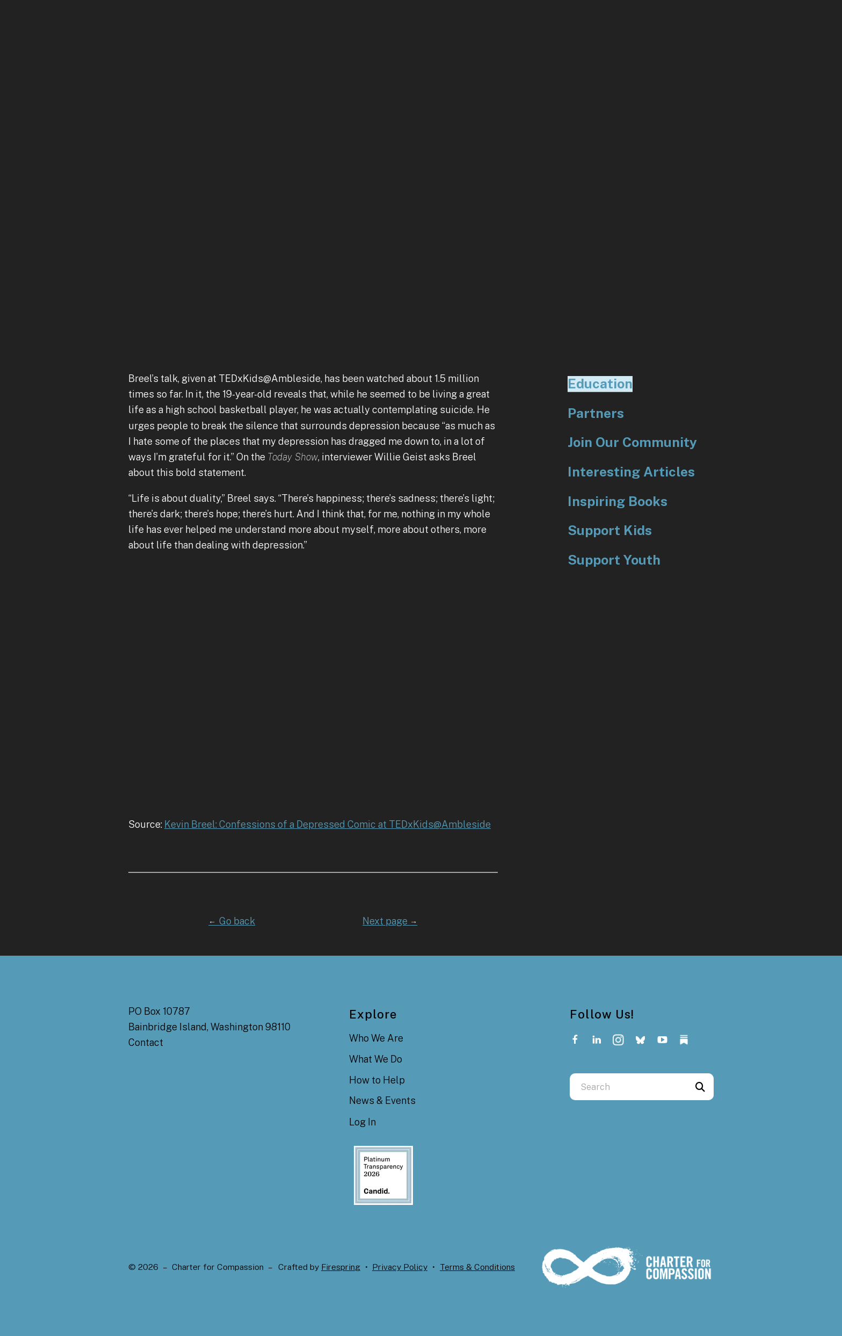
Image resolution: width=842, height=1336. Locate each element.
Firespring (340, 1267)
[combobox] (628, 1086)
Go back (231, 921)
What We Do (375, 1059)
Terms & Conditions (477, 1267)
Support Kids (610, 530)
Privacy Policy (399, 1267)
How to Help (377, 1080)
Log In (362, 1122)
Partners (596, 413)
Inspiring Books (617, 501)
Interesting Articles (631, 472)
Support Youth (614, 560)
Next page (389, 921)
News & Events (382, 1100)
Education (600, 384)
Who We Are (376, 1038)
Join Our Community (632, 442)
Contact (145, 1042)
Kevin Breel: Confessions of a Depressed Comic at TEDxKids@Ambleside (327, 824)
